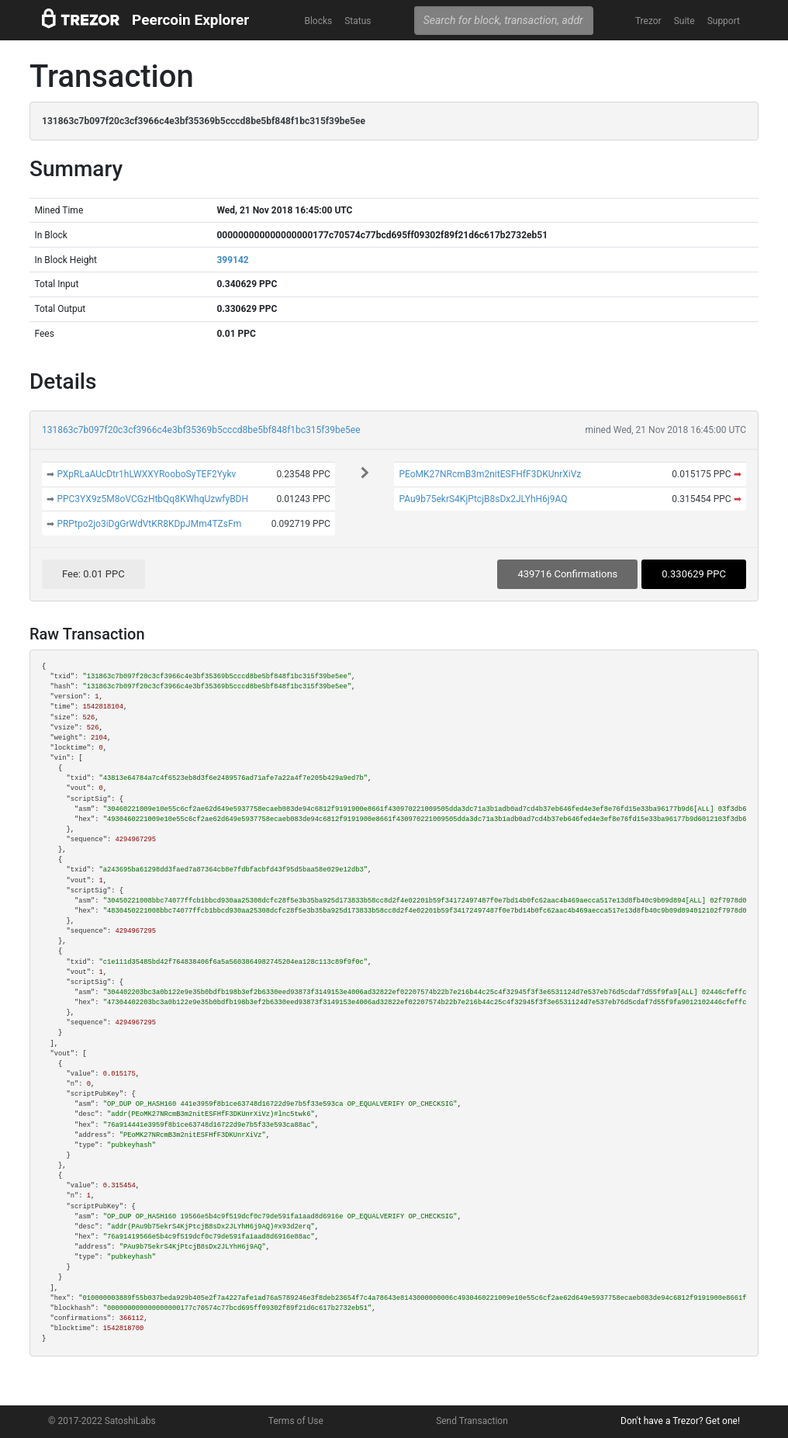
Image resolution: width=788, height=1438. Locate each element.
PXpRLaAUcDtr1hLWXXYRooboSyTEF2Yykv (146, 474)
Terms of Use (295, 1420)
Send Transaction (472, 1420)
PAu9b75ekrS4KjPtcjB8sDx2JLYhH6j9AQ (483, 499)
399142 (232, 260)
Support (723, 21)
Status (357, 21)
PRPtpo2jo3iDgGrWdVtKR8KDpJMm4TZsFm (149, 523)
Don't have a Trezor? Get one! (680, 1420)
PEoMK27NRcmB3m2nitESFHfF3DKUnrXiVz (490, 474)
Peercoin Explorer (190, 20)
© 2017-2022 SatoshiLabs (102, 1420)
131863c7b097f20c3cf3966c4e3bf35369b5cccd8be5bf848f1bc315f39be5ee (201, 429)
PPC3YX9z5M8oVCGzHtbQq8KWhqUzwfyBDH (152, 499)
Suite (684, 21)
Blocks (318, 21)
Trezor (648, 21)
